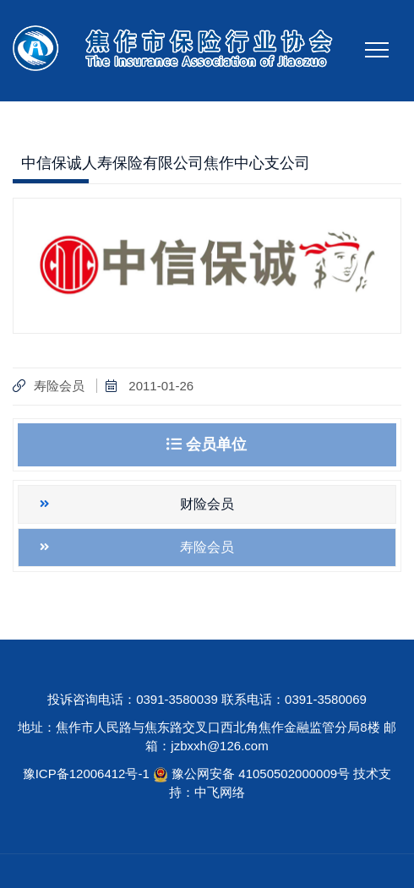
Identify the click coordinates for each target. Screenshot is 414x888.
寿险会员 (59, 386)
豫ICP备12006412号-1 (86, 773)
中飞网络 (219, 792)
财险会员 (207, 504)
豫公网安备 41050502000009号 (262, 773)
